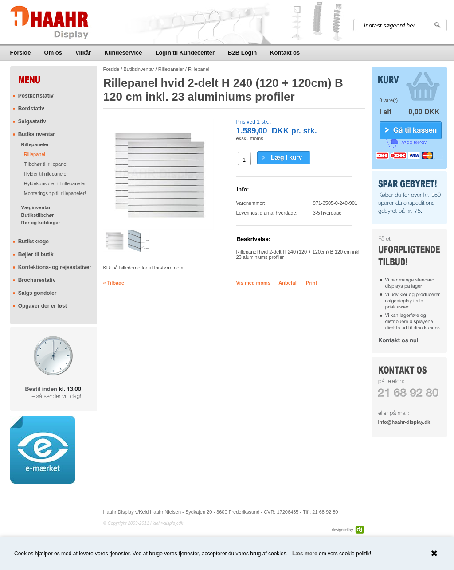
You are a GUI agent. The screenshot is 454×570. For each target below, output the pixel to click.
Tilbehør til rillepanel (45, 164)
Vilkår (83, 52)
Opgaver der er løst (42, 306)
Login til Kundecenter (185, 52)
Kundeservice (123, 52)
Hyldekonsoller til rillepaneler (55, 183)
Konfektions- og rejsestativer (54, 267)
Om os (53, 52)
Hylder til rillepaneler (46, 173)
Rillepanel (34, 154)
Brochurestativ (37, 280)
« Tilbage (113, 282)
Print (311, 282)
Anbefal (287, 282)
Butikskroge (33, 241)
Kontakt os (285, 52)
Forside (20, 52)
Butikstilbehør (37, 215)
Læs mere (304, 553)
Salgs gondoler (37, 293)
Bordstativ (31, 108)
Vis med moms (253, 282)
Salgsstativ (32, 121)
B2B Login (242, 52)
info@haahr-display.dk (404, 422)
